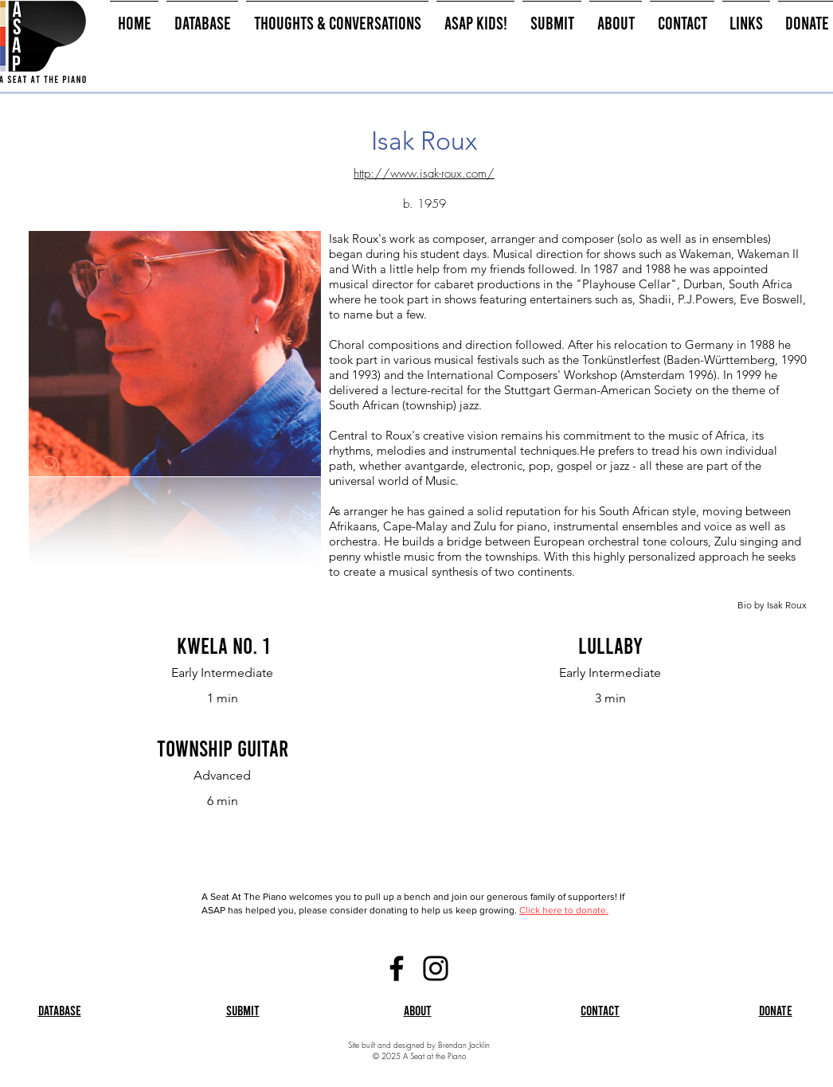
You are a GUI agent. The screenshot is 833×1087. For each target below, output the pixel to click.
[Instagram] (435, 968)
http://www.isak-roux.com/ (424, 174)
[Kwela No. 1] (222, 646)
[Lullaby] (610, 646)
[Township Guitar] (222, 748)
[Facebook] (396, 968)
